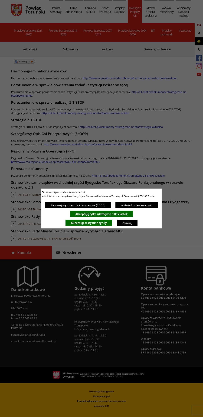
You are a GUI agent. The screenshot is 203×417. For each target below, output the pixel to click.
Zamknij (127, 223)
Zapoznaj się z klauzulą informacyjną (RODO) (78, 205)
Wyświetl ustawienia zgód (136, 205)
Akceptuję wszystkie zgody (89, 223)
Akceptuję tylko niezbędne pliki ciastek (101, 214)
